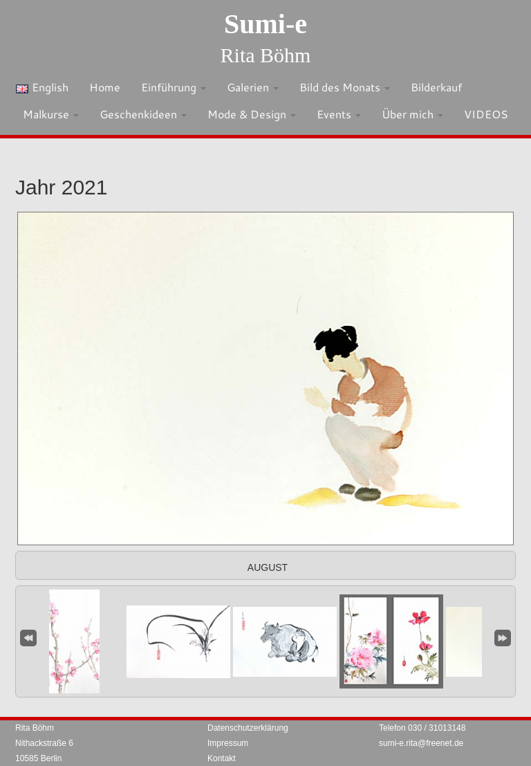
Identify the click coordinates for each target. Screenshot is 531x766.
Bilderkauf (436, 87)
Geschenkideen (143, 114)
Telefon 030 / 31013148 (422, 728)
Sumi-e (265, 23)
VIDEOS (486, 114)
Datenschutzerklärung (247, 728)
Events (339, 114)
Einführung (173, 87)
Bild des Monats (344, 87)
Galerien (253, 87)
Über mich (412, 114)
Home (104, 87)
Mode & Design (251, 114)
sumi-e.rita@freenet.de (421, 743)
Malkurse (51, 114)
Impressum (227, 743)
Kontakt (221, 758)
